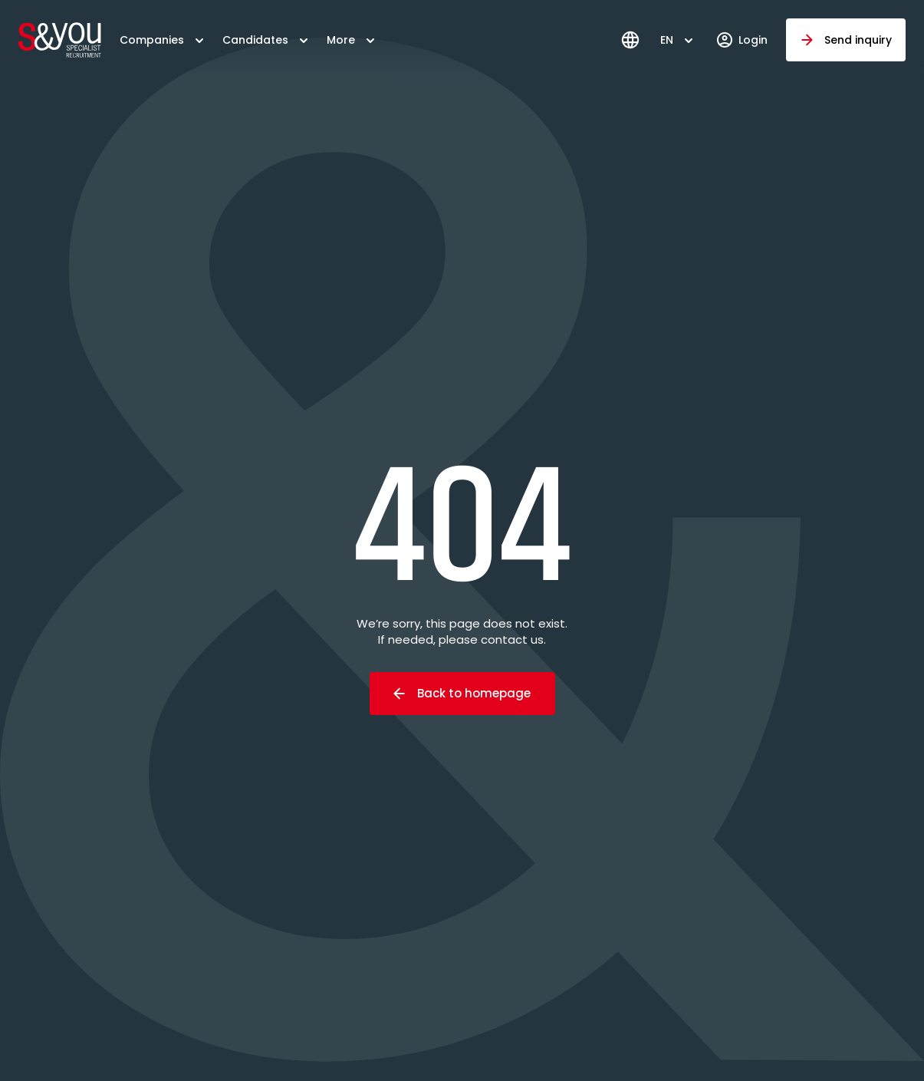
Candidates (255, 40)
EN (666, 40)
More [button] (341, 40)
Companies (152, 40)
